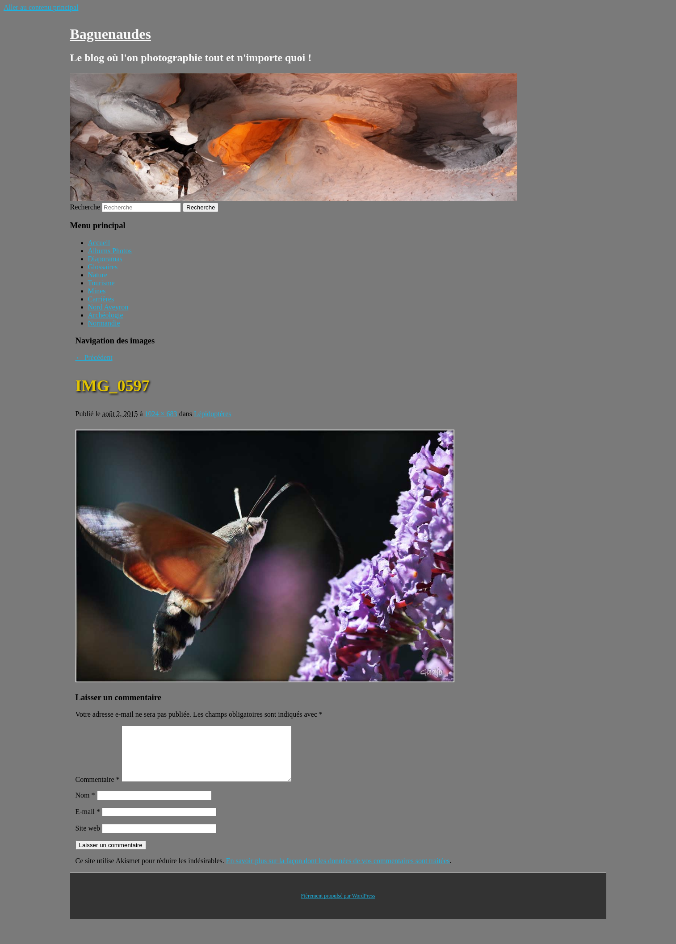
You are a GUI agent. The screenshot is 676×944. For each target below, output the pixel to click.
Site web (88, 839)
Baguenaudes (110, 34)
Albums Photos (110, 251)
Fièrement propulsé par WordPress (338, 906)
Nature (98, 275)
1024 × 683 (161, 414)
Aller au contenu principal (41, 7)
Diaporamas (105, 259)
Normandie (104, 323)
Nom (85, 806)
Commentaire (98, 790)
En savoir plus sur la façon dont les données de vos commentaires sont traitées (338, 871)
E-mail (88, 822)
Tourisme (101, 283)
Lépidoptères (212, 414)
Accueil (99, 242)
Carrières (101, 299)
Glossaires (103, 267)
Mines (97, 291)
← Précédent (94, 357)
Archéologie (105, 315)
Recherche (85, 207)
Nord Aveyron (108, 307)
